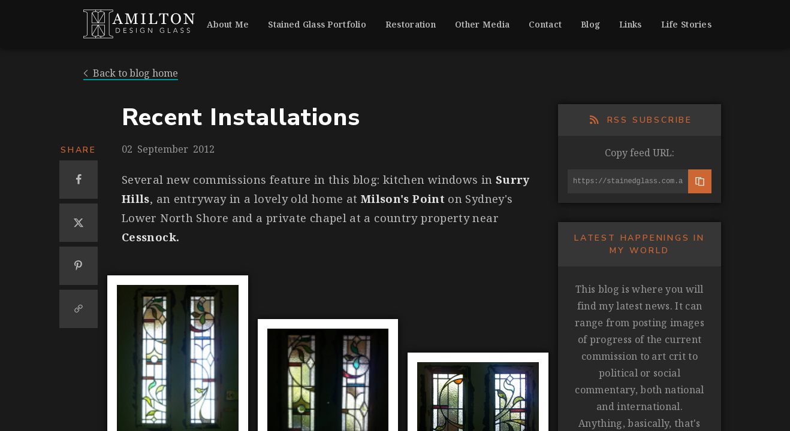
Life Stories (686, 24)
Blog (590, 24)
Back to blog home (130, 73)
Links (630, 24)
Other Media (482, 24)
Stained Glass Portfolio (317, 24)
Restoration (410, 24)
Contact (545, 24)
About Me (228, 24)
